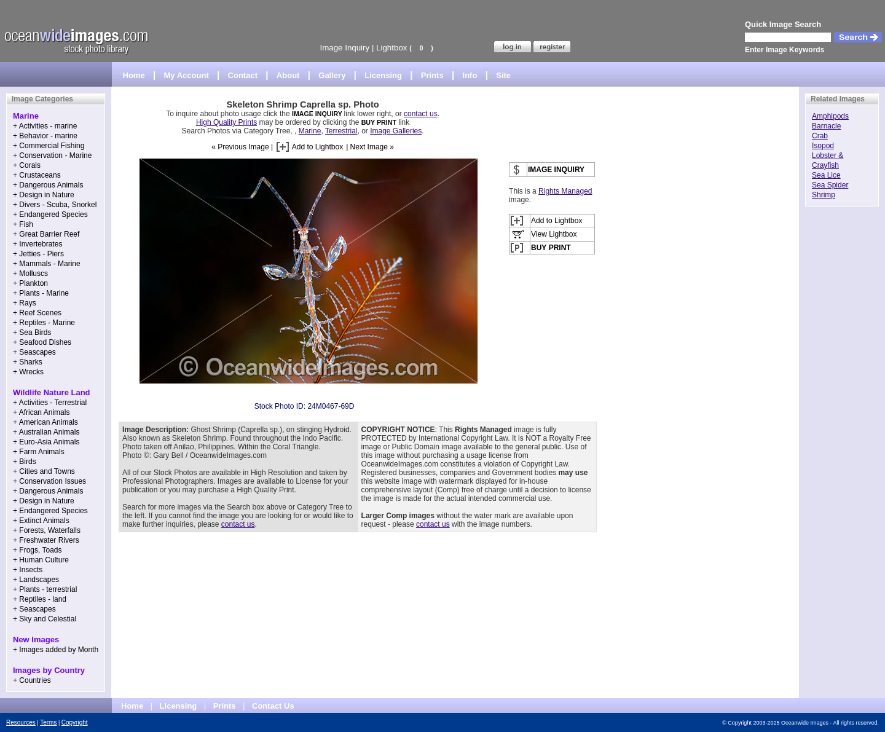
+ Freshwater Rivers (46, 540)
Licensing (383, 75)
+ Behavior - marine (45, 136)
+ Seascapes (34, 352)
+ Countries (32, 680)
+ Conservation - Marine (52, 155)
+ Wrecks (28, 372)
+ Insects (27, 569)
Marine (310, 131)
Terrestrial (341, 131)
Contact (243, 75)
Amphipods (830, 116)
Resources (21, 722)
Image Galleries (396, 131)
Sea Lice (826, 175)
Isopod (823, 145)
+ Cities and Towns (44, 471)
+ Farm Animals (39, 451)
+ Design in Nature (43, 195)
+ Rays (24, 303)
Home (134, 75)
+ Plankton (30, 283)
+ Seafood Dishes (42, 342)
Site (503, 75)
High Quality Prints (226, 122)
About (288, 75)
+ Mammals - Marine (47, 263)
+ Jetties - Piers (38, 254)
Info (470, 75)
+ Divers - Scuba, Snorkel (54, 204)
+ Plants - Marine (41, 293)
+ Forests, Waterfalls (47, 530)
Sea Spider (830, 185)
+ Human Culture (41, 560)
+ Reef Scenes (37, 313)
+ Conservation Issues (49, 481)
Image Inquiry (344, 47)
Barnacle (826, 126)
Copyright (74, 722)
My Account (186, 75)
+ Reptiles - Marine (44, 322)
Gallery (331, 75)
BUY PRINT (378, 122)
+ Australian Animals (46, 432)
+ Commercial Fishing (48, 145)
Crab (820, 136)
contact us (421, 113)
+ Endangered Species (50, 214)
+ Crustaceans (37, 175)
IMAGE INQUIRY (318, 113)
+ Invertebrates (37, 244)
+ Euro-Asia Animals (46, 442)
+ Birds (24, 461)
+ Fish (23, 224)
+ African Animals (41, 412)
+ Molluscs (30, 273)
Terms (48, 722)
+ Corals (27, 165)
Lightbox (391, 47)
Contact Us (273, 705)
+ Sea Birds (32, 332)
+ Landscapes (36, 579)
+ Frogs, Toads (37, 550)
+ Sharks (27, 362)
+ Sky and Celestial (44, 619)
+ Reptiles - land (39, 599)
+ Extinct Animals (41, 520)
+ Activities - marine (45, 126)
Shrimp (823, 195)
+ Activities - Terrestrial (50, 402)
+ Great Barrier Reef (46, 234)
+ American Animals (45, 422)
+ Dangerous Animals (48, 185)
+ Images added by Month (55, 649)
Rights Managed (565, 191)
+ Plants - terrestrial (45, 589)
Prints (432, 75)
